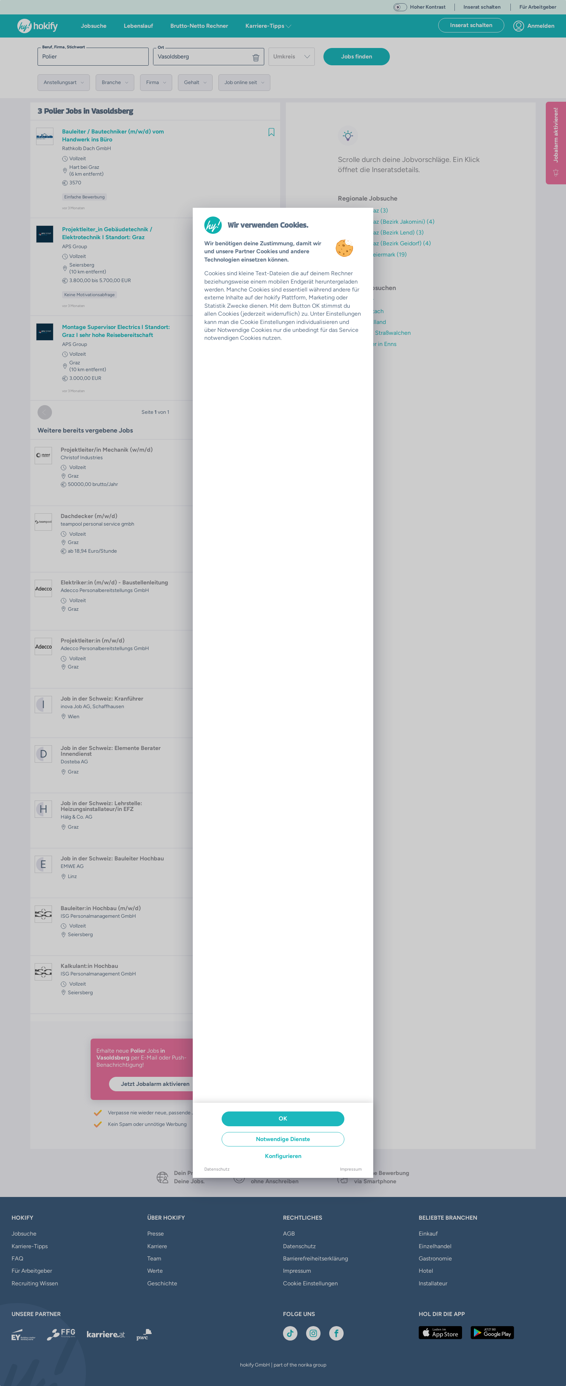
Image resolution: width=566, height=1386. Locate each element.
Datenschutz (217, 1169)
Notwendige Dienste (283, 1139)
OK (283, 1118)
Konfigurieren (283, 1156)
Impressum (351, 1169)
